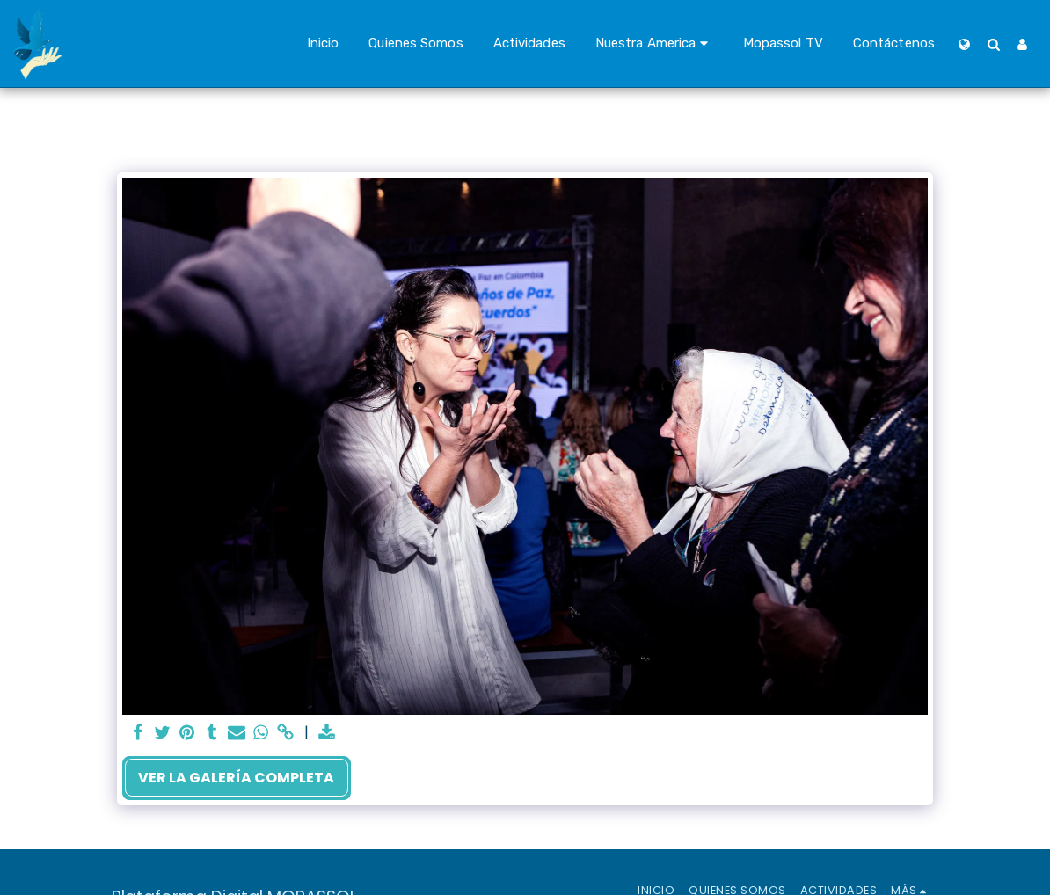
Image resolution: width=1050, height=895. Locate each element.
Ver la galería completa (236, 778)
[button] (654, 44)
